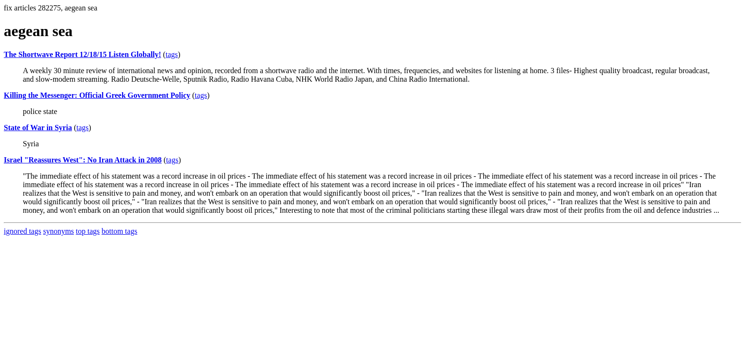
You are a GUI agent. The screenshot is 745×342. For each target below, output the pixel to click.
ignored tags (22, 231)
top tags (88, 231)
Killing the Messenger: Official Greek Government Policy (97, 95)
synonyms (58, 231)
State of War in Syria (38, 128)
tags (171, 54)
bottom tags (119, 231)
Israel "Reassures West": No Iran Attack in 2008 (83, 160)
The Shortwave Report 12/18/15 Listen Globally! (82, 54)
